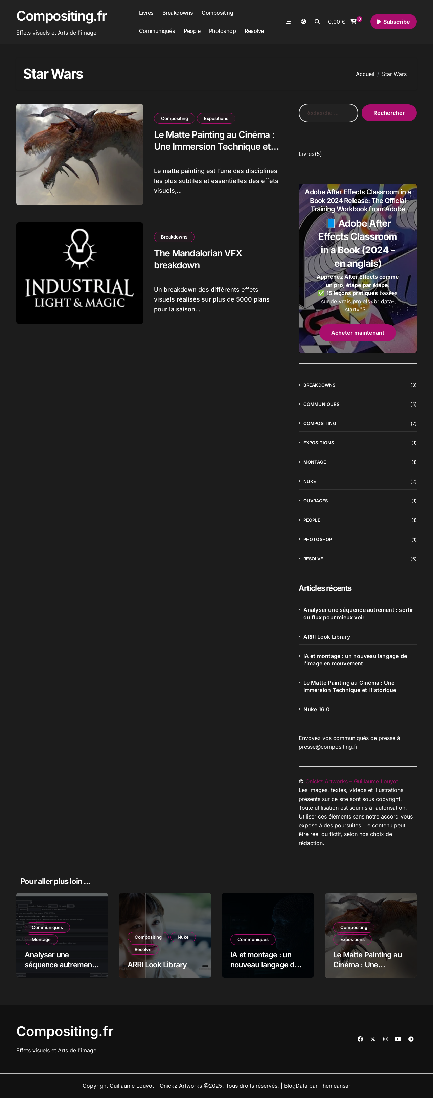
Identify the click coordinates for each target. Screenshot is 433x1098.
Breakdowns (177, 12)
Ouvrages (315, 500)
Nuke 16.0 (316, 709)
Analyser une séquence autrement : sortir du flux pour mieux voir (358, 613)
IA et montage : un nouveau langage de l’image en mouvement (355, 659)
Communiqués (157, 30)
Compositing (217, 12)
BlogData (295, 1085)
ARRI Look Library (326, 636)
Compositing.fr (61, 15)
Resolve (254, 30)
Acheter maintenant (357, 332)
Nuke (309, 481)
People (192, 30)
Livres (146, 12)
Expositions (216, 118)
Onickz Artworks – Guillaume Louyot (351, 781)
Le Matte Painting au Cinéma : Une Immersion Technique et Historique (215, 146)
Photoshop (222, 30)
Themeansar (334, 1085)
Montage (314, 462)
